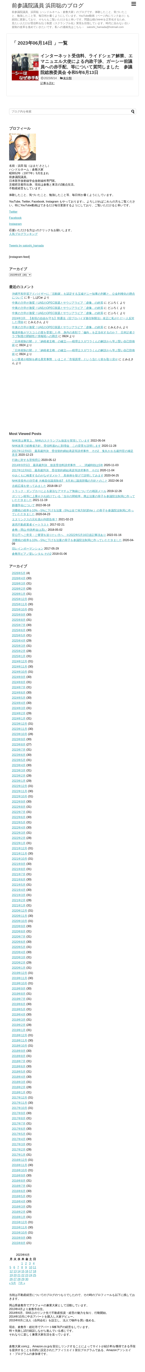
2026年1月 (19, 593)
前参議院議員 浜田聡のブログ (48, 5)
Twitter (13, 211)
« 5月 (12, 1283)
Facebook (15, 217)
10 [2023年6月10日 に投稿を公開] (30, 1267)
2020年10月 (19, 921)
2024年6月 (19, 692)
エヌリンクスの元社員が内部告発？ (35, 519)
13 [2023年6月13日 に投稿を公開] (15, 1271)
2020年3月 (19, 957)
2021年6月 (19, 879)
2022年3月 (19, 832)
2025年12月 (19, 599)
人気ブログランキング (23, 233)
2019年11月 (19, 978)
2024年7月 (19, 687)
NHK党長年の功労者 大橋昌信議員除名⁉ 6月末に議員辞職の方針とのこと (60, 480)
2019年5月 (19, 1009)
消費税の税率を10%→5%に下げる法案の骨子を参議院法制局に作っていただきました (67, 540)
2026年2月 (19, 588)
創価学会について (23, 505)
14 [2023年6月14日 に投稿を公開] (19, 1271)
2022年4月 (19, 827)
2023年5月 (19, 760)
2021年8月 (19, 869)
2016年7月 (19, 1185)
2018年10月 (19, 1045)
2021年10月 (19, 858)
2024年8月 (19, 682)
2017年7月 (19, 1123)
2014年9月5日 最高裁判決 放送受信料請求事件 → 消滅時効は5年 (57, 465)
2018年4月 (19, 1076)
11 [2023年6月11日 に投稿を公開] (34, 1267)
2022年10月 (19, 796)
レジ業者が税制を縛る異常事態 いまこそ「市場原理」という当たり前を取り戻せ (65, 359)
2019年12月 (19, 972)
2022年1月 (19, 843)
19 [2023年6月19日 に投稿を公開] (11, 1275)
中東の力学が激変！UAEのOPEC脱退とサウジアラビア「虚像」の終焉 (57, 302)
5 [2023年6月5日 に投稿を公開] (10, 1267)
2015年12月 (19, 1222)
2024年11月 (19, 666)
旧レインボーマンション (27, 548)
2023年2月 (19, 775)
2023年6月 (19, 754)
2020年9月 (19, 926)
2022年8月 (19, 806)
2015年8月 (19, 1243)
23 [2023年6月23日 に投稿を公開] (26, 1275)
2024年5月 (19, 697)
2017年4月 (19, 1139)
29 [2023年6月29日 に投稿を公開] (22, 1279)
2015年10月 (19, 1232)
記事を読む (47, 83)
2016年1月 (19, 1217)
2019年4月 (19, 1014)
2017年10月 (19, 1107)
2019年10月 (19, 983)
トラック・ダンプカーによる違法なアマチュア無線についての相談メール (59, 491)
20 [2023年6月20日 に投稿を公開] (15, 1275)
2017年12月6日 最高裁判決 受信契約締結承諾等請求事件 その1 (55, 470)
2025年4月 (19, 640)
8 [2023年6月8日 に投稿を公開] (22, 1267)
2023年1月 (19, 780)
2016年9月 (19, 1175)
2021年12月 (19, 848)
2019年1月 (19, 1030)
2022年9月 (19, 801)
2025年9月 (19, 614)
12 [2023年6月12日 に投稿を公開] (11, 1271)
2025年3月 (19, 645)
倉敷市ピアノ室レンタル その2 (31, 553)
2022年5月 (19, 822)
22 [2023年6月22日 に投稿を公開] (22, 1275)
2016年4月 (19, 1201)
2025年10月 (19, 609)
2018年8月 (19, 1056)
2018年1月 (19, 1092)
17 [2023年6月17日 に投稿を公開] (30, 1271)
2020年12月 (19, 910)
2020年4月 (19, 952)
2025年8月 (19, 619)
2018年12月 (19, 1035)
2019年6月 (19, 1004)
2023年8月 (19, 744)
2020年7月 (19, 936)
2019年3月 (19, 1019)
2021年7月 (19, 874)
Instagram (15, 223)
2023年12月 (19, 723)
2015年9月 (19, 1237)
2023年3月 (19, 770)
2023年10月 (19, 734)
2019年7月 (19, 998)
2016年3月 (19, 1206)
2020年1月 (19, 967)
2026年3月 (19, 583)
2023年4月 (19, 765)
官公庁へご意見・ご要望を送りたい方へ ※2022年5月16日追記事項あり (59, 534)
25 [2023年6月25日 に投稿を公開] (34, 1275)
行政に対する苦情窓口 (26, 459)
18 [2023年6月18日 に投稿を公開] (34, 1271)
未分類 (67, 78)
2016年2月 (19, 1211)
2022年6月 (19, 817)
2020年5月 (19, 947)
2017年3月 (19, 1144)
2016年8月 (19, 1180)
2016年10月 (19, 1170)
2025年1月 (19, 656)
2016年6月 (19, 1191)
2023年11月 (19, 728)
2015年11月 (19, 1227)
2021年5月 (19, 884)
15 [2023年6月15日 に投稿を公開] (22, 1271)
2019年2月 (19, 1024)
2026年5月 (19, 573)
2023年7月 (19, 749)
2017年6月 (19, 1128)
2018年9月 (19, 1050)
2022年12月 (19, 786)
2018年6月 (19, 1066)
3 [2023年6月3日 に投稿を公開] (30, 1263)
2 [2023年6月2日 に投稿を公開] (26, 1263)
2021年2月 (19, 900)
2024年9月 (19, 676)
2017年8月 (19, 1118)
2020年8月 (19, 931)
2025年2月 (19, 651)
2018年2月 (19, 1087)
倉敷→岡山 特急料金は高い (29, 529)
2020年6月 (19, 941)
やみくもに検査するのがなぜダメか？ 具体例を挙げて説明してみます (58, 475)
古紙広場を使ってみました (29, 485)
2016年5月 (19, 1196)
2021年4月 (19, 889)
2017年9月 (19, 1113)
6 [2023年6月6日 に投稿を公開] (14, 1267)
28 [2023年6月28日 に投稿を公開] (19, 1279)
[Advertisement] (72, 398)
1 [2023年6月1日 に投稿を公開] (22, 1263)
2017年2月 (19, 1149)
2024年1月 (19, 718)
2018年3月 (19, 1082)
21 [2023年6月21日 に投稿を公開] (19, 1275)
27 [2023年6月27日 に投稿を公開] (15, 1279)
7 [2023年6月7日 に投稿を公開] (18, 1267)
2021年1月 (19, 905)
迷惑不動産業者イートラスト (30, 524)
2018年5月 (19, 1071)
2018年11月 (19, 1040)
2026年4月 (19, 578)
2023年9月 (19, 739)
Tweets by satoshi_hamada (26, 245)
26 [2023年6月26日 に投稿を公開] (11, 1279)
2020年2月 (19, 962)
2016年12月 (19, 1159)
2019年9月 (19, 988)
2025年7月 (19, 625)
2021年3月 (19, 895)
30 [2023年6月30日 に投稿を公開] (26, 1279)
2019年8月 (19, 993)
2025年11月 (19, 604)
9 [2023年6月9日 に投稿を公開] (26, 1267)
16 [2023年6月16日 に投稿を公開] (26, 1271)
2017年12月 (19, 1097)
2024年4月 (19, 702)
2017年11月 (19, 1102)
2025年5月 (19, 635)
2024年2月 (19, 713)
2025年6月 (19, 630)
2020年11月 (19, 915)
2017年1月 (19, 1154)
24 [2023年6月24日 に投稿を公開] (30, 1275)
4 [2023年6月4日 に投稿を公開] (34, 1263)
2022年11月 (19, 791)
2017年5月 (19, 1133)
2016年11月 (19, 1165)
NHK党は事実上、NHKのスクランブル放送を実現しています (51, 440)
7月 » (21, 1283)
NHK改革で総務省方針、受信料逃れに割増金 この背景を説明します (56, 445)
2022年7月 (19, 811)
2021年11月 (19, 853)
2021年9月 (19, 863)
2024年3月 (19, 708)
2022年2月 (19, 837)
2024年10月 (19, 671)
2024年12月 (19, 661)
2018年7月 (19, 1061)
